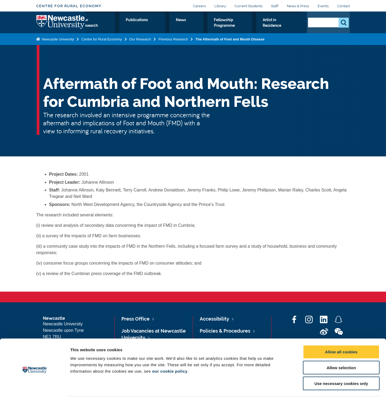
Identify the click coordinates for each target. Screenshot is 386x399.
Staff (274, 6)
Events (323, 6)
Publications (164, 26)
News (192, 26)
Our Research (129, 29)
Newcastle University (57, 50)
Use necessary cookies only (341, 365)
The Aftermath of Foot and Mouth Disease (229, 50)
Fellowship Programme (229, 29)
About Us (99, 29)
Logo (60, 28)
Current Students (248, 6)
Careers (199, 6)
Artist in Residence (279, 29)
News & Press (298, 6)
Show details (281, 388)
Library (220, 6)
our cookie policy (169, 352)
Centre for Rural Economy (68, 6)
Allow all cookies (341, 333)
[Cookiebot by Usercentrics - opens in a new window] (34, 389)
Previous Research (173, 50)
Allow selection (341, 349)
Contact (343, 6)
